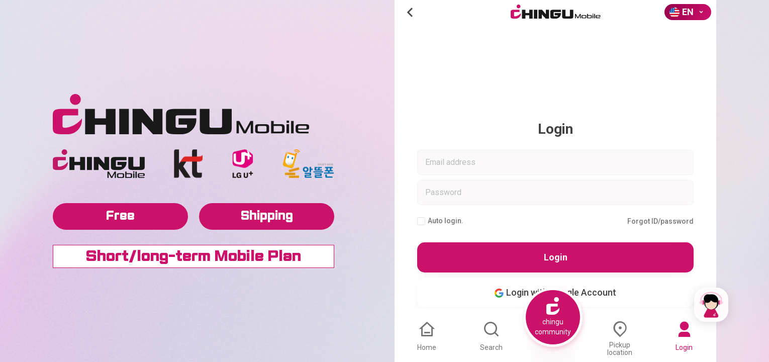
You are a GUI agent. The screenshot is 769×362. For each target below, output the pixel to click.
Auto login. (440, 221)
